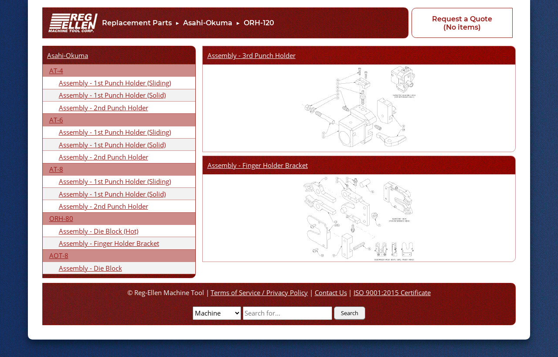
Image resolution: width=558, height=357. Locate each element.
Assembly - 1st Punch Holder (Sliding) (115, 82)
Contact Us (331, 292)
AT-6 (56, 120)
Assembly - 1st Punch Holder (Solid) (112, 95)
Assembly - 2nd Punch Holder (103, 107)
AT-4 (56, 70)
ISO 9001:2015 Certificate (392, 292)
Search (349, 313)
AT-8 (56, 169)
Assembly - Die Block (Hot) (98, 231)
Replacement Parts (137, 23)
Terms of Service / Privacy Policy (259, 292)
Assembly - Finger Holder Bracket (109, 243)
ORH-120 (259, 23)
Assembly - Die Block (90, 268)
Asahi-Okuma (207, 23)
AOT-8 (58, 255)
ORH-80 (61, 218)
